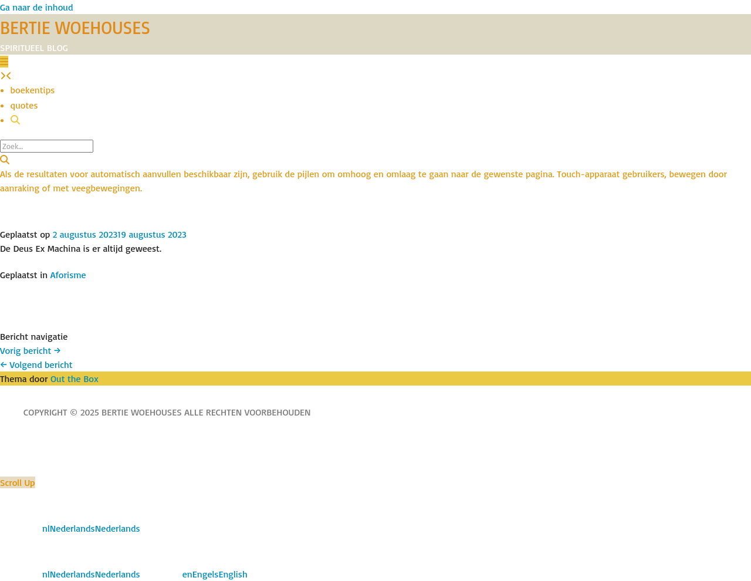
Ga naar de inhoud (36, 7)
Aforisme (68, 275)
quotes (24, 105)
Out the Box (74, 378)
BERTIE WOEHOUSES (75, 27)
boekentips (33, 90)
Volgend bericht (36, 364)
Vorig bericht (30, 350)
